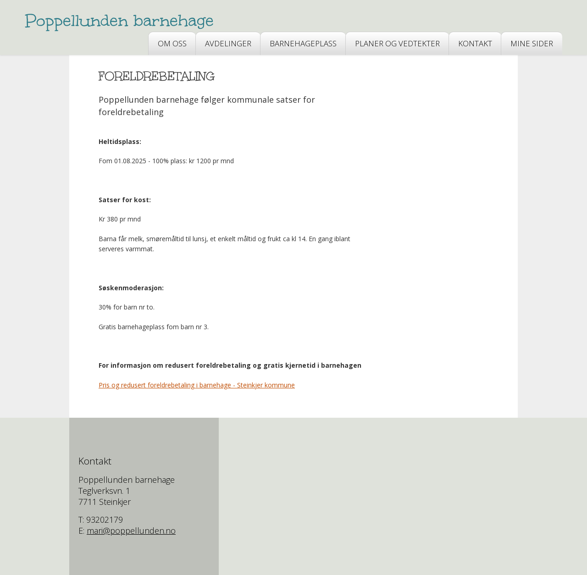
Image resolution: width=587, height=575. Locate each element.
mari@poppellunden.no (131, 530)
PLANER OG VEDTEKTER (397, 43)
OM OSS (172, 43)
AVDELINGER (228, 43)
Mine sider (531, 43)
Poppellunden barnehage (119, 21)
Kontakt (475, 43)
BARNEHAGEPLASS (303, 43)
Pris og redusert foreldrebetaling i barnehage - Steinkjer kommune (197, 385)
